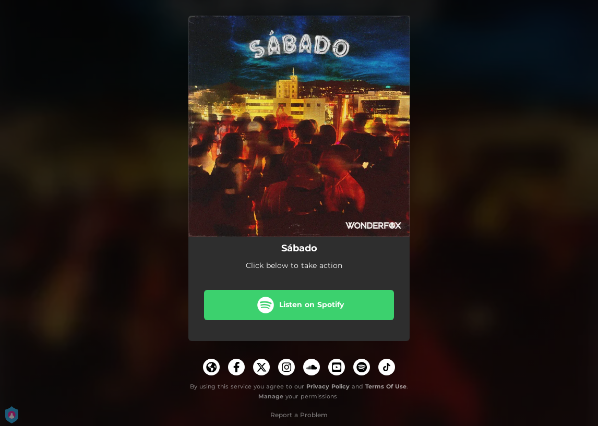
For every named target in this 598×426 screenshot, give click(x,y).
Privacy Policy (328, 386)
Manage (270, 396)
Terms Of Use (385, 386)
